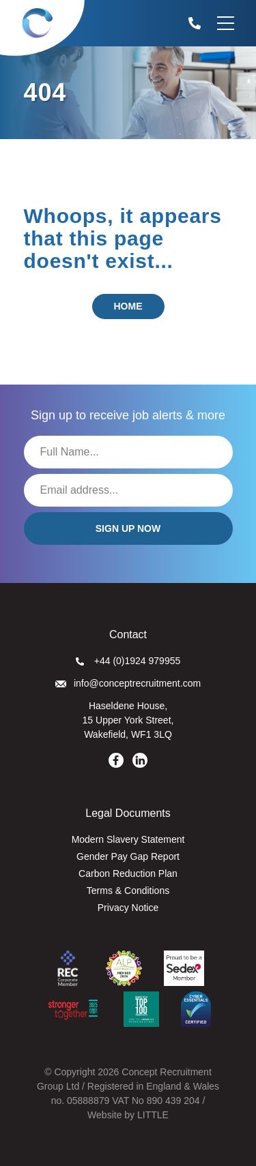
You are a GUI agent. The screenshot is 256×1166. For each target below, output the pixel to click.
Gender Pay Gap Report (128, 856)
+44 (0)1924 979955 (128, 660)
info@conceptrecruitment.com (128, 683)
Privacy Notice (128, 907)
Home (128, 306)
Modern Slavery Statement (128, 839)
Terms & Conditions (128, 890)
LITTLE (153, 1114)
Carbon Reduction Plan (128, 873)
